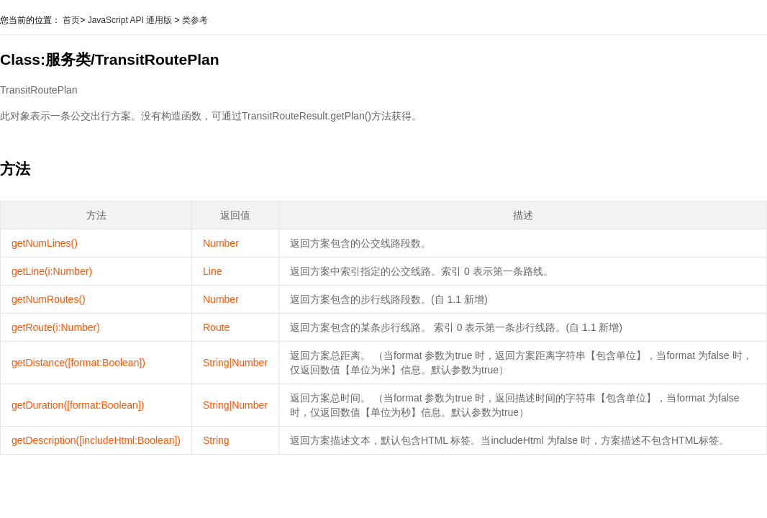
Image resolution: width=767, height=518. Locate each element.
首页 (71, 20)
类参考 (195, 20)
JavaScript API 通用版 (130, 20)
